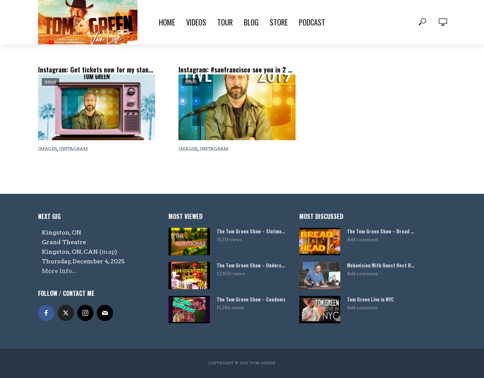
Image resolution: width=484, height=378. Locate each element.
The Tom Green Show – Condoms (251, 299)
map (108, 251)
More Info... (59, 270)
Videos (196, 22)
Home (167, 22)
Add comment (362, 239)
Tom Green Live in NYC (370, 299)
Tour (225, 22)
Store (279, 22)
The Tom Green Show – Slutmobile (251, 231)
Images (47, 149)
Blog (251, 22)
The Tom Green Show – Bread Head (381, 231)
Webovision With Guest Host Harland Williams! (381, 265)
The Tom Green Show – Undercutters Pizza (251, 265)
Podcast (312, 22)
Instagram (73, 149)
